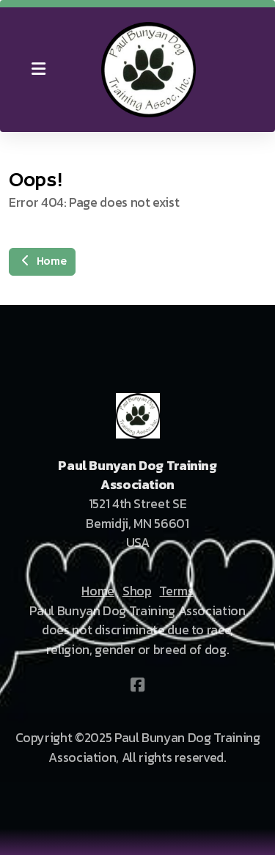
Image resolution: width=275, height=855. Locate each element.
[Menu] (38, 69)
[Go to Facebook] (138, 685)
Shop (137, 591)
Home (42, 261)
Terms (176, 591)
